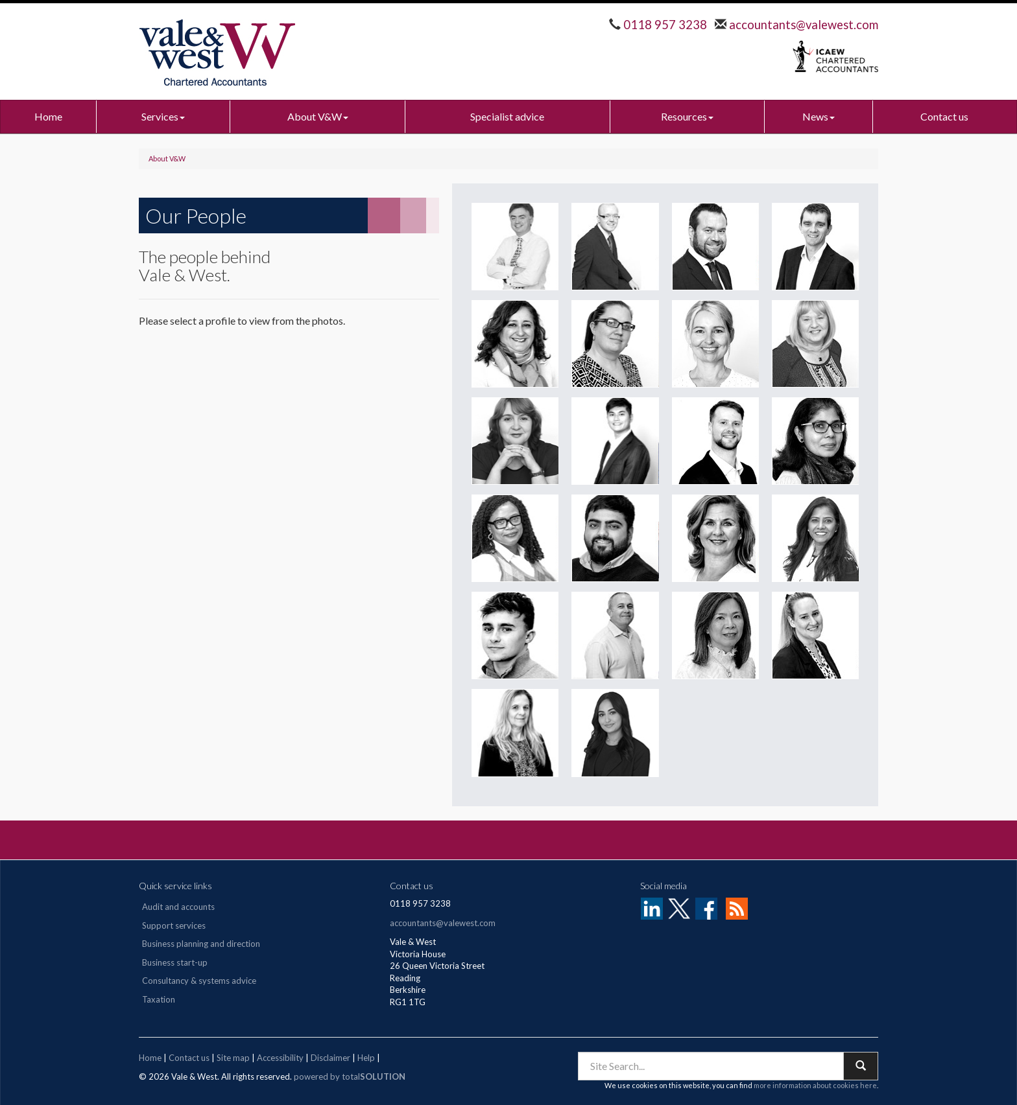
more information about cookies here (815, 1085)
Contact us (944, 116)
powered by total (349, 1076)
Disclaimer (330, 1058)
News (818, 116)
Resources (687, 116)
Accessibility (280, 1058)
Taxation (158, 999)
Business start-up (175, 962)
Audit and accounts (178, 906)
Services (163, 116)
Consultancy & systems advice (199, 980)
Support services (174, 925)
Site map (233, 1058)
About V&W (317, 116)
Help (366, 1058)
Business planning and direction (201, 943)
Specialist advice (507, 116)
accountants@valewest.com (802, 24)
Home (48, 116)
